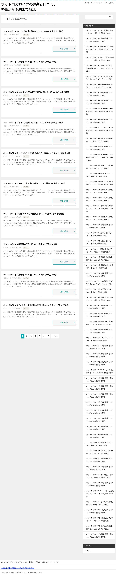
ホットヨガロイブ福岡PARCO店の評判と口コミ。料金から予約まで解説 (33, 214)
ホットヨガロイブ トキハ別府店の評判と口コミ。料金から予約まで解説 (33, 123)
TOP (26, 562)
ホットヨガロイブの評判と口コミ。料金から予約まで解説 (29, 6)
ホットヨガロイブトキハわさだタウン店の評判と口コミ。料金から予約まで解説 (36, 153)
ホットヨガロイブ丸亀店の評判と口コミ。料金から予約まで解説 (30, 275)
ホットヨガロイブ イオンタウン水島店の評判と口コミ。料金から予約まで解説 (100, 130)
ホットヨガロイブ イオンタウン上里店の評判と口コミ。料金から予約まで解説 (100, 493)
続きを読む (67, 49)
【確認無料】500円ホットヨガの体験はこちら (17, 568)
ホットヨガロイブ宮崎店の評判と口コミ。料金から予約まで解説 (30, 62)
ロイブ (26, 35)
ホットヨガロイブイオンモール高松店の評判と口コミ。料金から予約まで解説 (35, 305)
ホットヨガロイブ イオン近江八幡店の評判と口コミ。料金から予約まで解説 (99, 208)
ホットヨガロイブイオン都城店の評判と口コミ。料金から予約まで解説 (33, 31)
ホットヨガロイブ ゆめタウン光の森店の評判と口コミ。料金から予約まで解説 (36, 92)
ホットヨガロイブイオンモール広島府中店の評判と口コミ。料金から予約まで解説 (99, 157)
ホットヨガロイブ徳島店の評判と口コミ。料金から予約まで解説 (30, 244)
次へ (54, 336)
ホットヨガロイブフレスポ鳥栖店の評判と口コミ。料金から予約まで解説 (34, 183)
